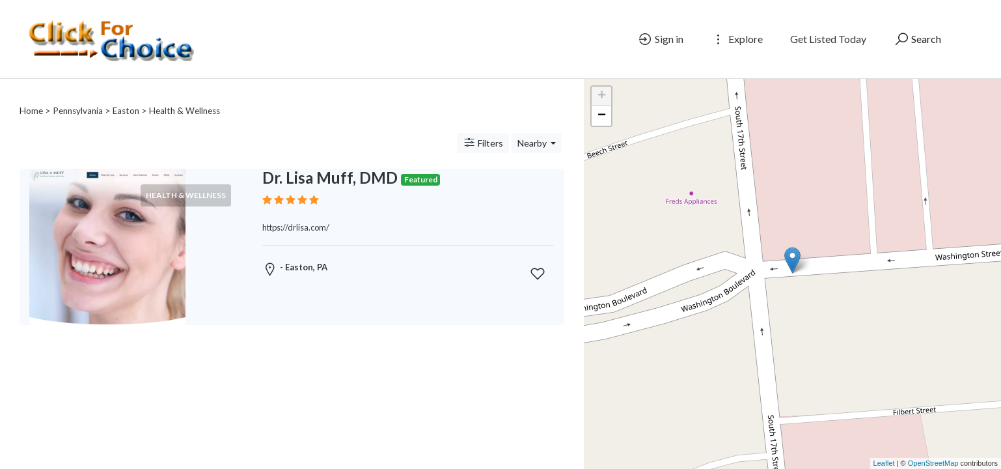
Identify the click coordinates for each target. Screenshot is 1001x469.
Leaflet (884, 463)
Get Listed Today (828, 39)
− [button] (601, 116)
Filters (483, 127)
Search (917, 39)
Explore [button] (737, 39)
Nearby (533, 127)
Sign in (660, 39)
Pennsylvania (78, 95)
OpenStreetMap (933, 463)
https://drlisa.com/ (295, 211)
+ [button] (601, 96)
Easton (126, 95)
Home (31, 95)
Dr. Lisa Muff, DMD (330, 161)
